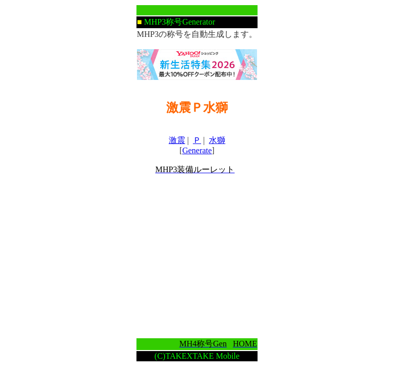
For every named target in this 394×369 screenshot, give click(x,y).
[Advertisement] (197, 256)
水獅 (217, 140)
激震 (177, 140)
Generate (197, 150)
